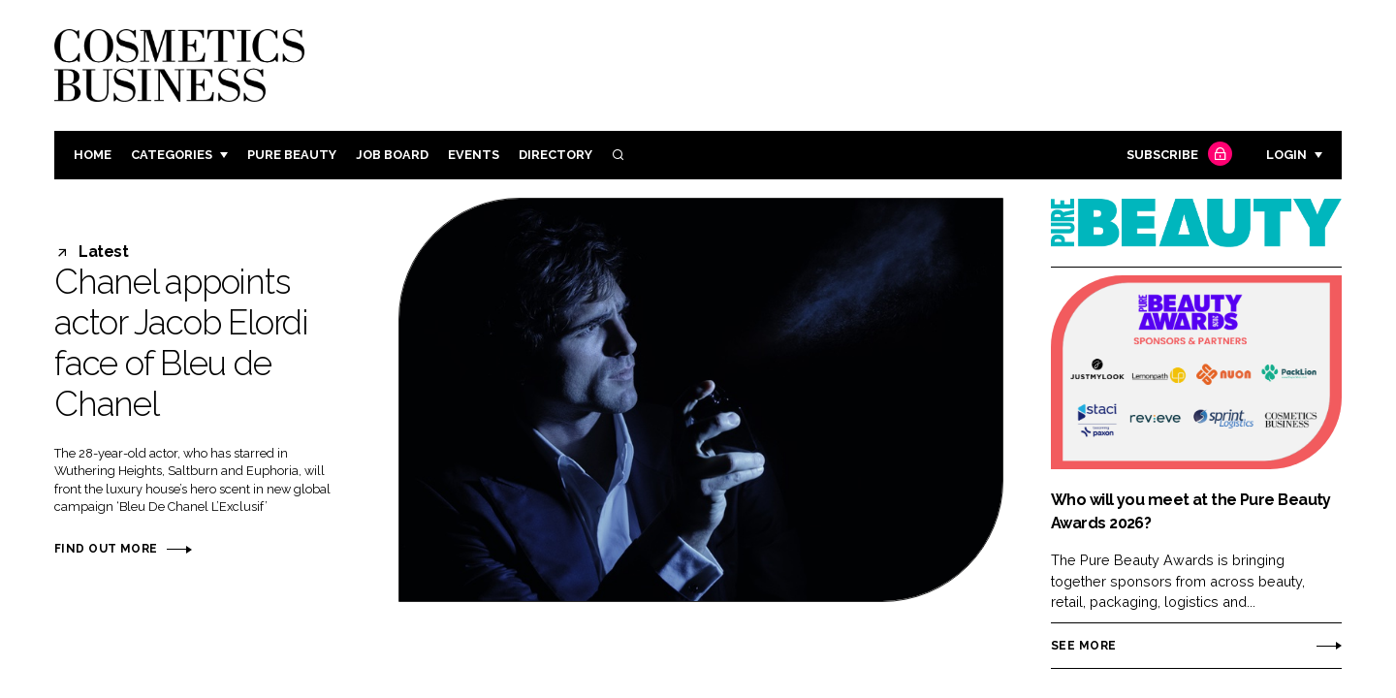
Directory (555, 154)
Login (1286, 154)
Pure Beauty (291, 154)
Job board (392, 154)
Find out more (105, 548)
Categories (171, 154)
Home (92, 154)
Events (473, 154)
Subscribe (1176, 155)
